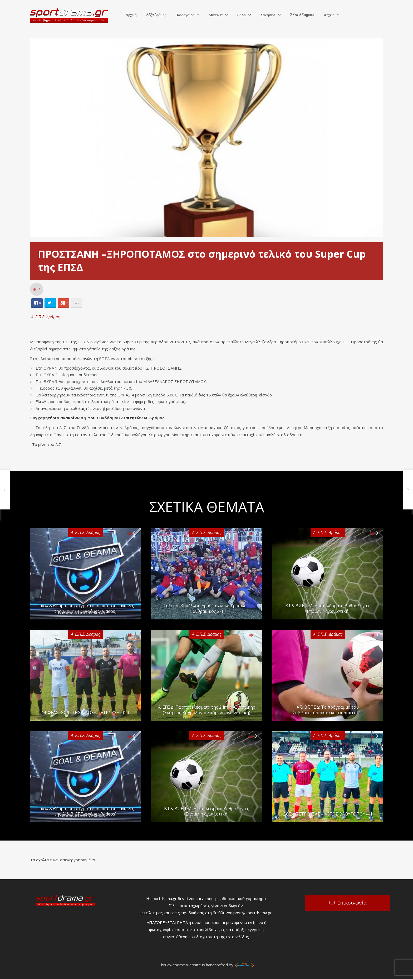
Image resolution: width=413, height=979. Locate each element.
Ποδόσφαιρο (184, 15)
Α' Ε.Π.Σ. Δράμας (45, 316)
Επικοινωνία (352, 902)
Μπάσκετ (216, 15)
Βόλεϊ (241, 15)
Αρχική (131, 15)
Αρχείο (329, 15)
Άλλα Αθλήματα (302, 15)
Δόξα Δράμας (156, 15)
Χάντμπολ (268, 15)
